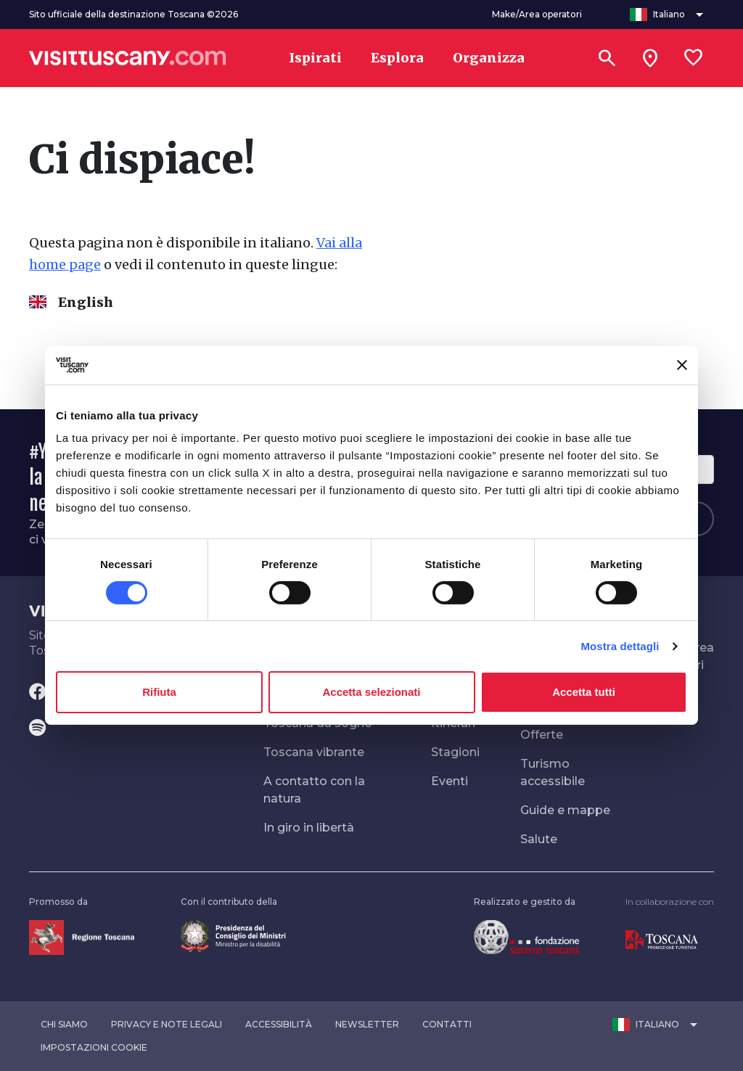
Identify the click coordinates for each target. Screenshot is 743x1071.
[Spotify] (37, 729)
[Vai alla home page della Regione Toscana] (81, 936)
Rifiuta (159, 692)
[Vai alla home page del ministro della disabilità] (233, 935)
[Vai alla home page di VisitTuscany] (127, 58)
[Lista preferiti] (693, 58)
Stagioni (455, 752)
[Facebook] (37, 693)
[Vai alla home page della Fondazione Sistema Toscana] (526, 936)
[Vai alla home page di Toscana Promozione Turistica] (661, 939)
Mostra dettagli (619, 646)
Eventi (449, 781)
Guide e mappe (565, 810)
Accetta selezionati (371, 692)
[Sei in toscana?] (650, 58)
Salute (538, 839)
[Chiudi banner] (682, 365)
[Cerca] (606, 58)
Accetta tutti (583, 692)
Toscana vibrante (313, 752)
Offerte (541, 735)
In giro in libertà (308, 827)
